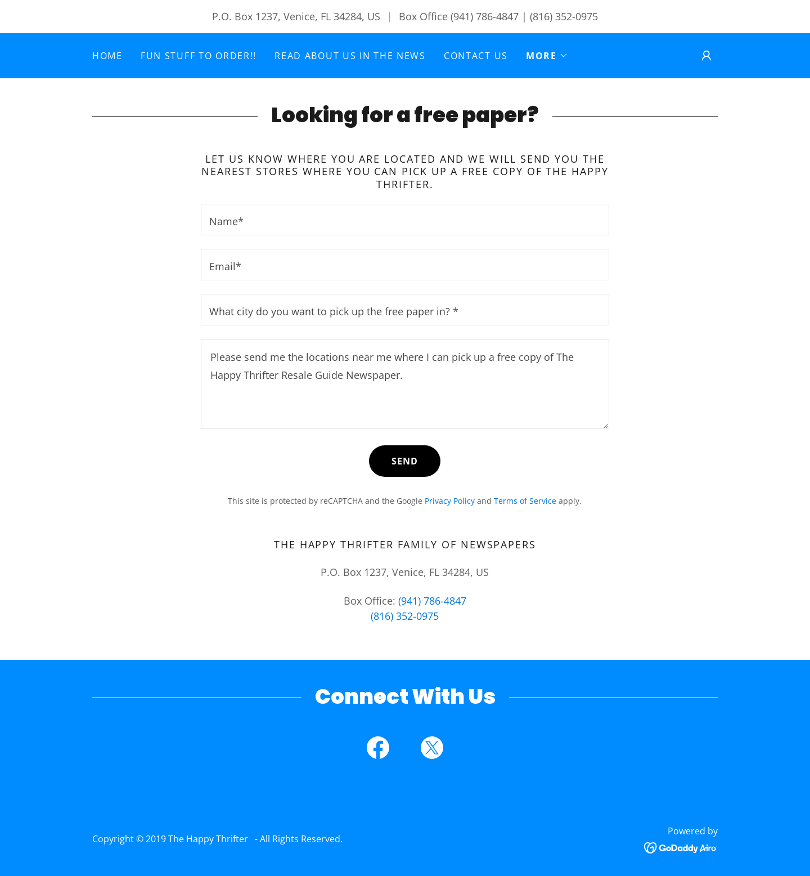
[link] (378, 750)
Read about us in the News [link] (350, 56)
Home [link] (107, 56)
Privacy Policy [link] (450, 500)
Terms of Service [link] (525, 500)
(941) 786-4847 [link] (485, 16)
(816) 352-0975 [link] (564, 16)
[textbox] (405, 219)
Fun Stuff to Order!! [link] (198, 56)
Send (405, 461)
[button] (547, 55)
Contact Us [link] (476, 56)
